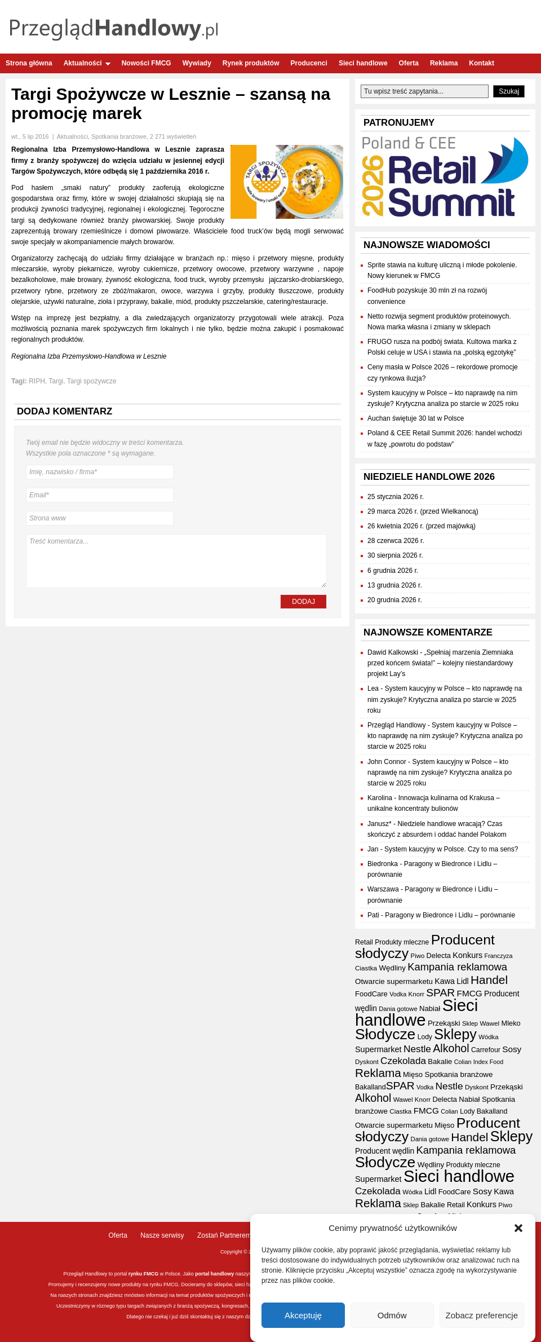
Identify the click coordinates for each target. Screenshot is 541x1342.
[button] (518, 1229)
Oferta (409, 63)
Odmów (392, 1316)
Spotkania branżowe (119, 136)
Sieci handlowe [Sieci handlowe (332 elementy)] (416, 1012)
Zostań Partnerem (224, 1235)
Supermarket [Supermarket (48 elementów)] (378, 1049)
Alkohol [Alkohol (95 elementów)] (451, 1048)
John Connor (386, 762)
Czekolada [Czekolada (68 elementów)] (403, 1061)
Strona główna (29, 63)
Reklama (444, 63)
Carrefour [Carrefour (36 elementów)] (485, 1050)
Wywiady (197, 63)
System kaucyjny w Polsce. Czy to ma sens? (451, 849)
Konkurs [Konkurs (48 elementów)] (467, 955)
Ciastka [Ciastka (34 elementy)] (366, 968)
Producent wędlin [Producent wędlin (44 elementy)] (384, 1151)
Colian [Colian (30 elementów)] (463, 1061)
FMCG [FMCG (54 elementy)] (469, 993)
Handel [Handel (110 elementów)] (489, 979)
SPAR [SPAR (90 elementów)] (440, 993)
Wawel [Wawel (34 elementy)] (489, 1023)
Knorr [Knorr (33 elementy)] (416, 994)
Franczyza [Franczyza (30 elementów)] (499, 955)
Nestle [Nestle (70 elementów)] (417, 1048)
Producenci (309, 63)
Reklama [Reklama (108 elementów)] (378, 1072)
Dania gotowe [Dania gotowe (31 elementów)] (398, 1008)
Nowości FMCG (146, 63)
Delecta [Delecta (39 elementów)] (439, 955)
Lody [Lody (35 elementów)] (425, 1037)
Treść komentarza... (176, 561)
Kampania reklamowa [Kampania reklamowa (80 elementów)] (457, 967)
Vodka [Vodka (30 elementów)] (397, 994)
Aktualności (87, 63)
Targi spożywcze (92, 381)
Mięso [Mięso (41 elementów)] (413, 1074)
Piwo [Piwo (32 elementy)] (418, 955)
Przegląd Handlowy (396, 725)
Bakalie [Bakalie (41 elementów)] (440, 1061)
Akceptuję (303, 1316)
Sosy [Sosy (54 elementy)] (511, 1049)
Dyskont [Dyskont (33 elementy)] (367, 1061)
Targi (55, 381)
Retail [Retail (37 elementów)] (364, 942)
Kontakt (481, 63)
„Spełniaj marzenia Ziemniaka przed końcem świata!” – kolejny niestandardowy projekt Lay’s (440, 663)
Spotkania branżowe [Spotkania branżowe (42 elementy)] (459, 1074)
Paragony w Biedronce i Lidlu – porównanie (450, 915)
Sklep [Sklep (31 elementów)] (470, 1023)
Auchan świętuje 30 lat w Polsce (415, 418)
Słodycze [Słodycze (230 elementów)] (385, 1034)
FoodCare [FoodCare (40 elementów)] (371, 994)
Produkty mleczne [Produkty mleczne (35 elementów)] (402, 942)
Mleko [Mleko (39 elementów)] (511, 1023)
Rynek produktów (251, 63)
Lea (373, 688)
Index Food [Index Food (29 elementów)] (488, 1061)
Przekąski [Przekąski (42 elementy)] (444, 1023)
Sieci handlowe (363, 63)
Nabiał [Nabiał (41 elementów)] (429, 1008)
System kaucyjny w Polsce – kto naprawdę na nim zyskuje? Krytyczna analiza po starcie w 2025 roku (444, 699)
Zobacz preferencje (482, 1316)
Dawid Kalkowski (392, 652)
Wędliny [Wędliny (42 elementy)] (392, 968)
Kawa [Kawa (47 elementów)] (444, 981)
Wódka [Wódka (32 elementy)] (488, 1037)
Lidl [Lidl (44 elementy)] (462, 981)
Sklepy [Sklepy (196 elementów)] (455, 1034)
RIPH (37, 381)
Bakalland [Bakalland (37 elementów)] (370, 1087)
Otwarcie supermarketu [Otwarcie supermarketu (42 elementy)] (394, 981)
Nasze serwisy (162, 1235)
